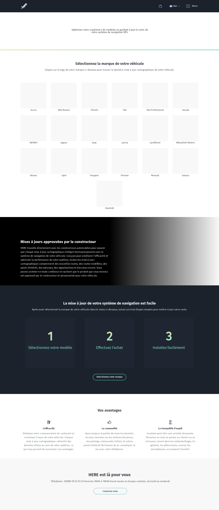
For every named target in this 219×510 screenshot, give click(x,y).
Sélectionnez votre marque (109, 377)
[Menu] (191, 6)
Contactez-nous (110, 491)
